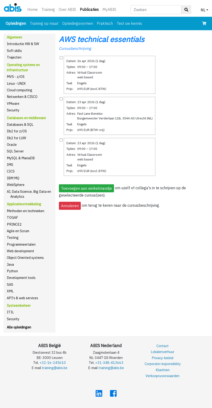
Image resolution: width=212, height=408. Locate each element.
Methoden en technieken (25, 211)
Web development (20, 251)
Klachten (163, 370)
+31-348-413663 (109, 362)
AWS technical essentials (101, 39)
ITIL (10, 312)
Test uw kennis (129, 23)
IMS (10, 164)
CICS (11, 171)
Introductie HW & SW (23, 44)
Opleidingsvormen (77, 23)
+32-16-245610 (53, 362)
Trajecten (14, 57)
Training (48, 9)
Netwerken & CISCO (22, 96)
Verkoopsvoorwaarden (162, 376)
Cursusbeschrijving (75, 48)
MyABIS (109, 9)
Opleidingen (17, 23)
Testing (13, 237)
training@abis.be (54, 368)
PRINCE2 (14, 224)
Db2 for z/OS (17, 131)
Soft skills (14, 50)
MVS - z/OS (15, 76)
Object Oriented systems (25, 257)
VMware (13, 103)
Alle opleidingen (19, 327)
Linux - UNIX (16, 83)
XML (10, 291)
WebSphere (15, 184)
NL (203, 10)
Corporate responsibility (163, 364)
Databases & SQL (20, 124)
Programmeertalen (21, 244)
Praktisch (105, 23)
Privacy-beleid (162, 358)
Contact (162, 346)
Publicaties (90, 9)
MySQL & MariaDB (21, 158)
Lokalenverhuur (162, 351)
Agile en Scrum (18, 231)
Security (13, 110)
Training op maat (44, 23)
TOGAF (12, 217)
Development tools (21, 277)
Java (10, 264)
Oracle (12, 144)
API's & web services (22, 298)
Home (32, 9)
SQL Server (15, 151)
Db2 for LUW (16, 138)
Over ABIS (67, 9)
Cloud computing (19, 90)
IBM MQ (13, 178)
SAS (10, 284)
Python (12, 271)
